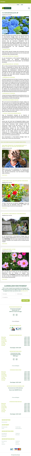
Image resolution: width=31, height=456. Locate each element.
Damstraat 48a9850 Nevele (15, 390)
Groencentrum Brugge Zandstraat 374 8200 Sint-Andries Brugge (15, 310)
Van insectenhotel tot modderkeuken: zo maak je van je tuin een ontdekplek (14, 146)
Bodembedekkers (19, 428)
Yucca (3, 442)
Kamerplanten (4, 433)
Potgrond (17, 442)
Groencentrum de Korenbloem (15, 388)
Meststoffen (18, 434)
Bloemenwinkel (4, 422)
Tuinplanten (18, 433)
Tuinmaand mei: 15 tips (8, 249)
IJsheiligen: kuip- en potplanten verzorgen (15, 180)
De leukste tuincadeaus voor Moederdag (14, 213)
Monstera (3, 444)
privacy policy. (24, 290)
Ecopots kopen (18, 426)
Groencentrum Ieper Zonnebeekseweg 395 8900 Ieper (15, 355)
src (29, 8)
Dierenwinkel (4, 436)
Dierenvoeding (4, 434)
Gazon (3, 428)
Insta (17, 315)
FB (14, 315)
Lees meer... (5, 175)
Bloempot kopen (4, 426)
